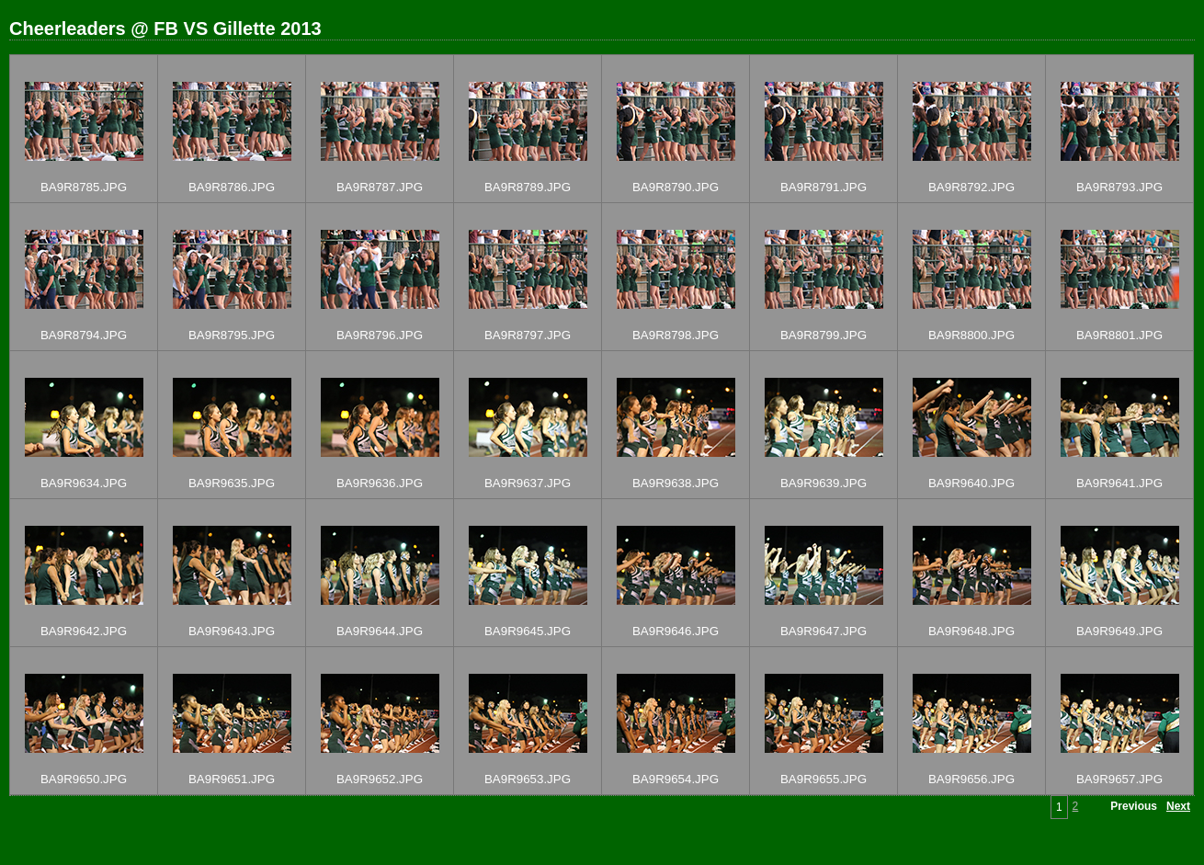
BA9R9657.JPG (1119, 779)
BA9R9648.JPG (971, 631)
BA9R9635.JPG (231, 483)
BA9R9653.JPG (527, 779)
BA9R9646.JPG (675, 631)
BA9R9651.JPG (231, 779)
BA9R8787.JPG (379, 187)
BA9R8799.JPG (823, 335)
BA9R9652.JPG (379, 779)
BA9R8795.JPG (231, 335)
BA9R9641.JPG (1119, 483)
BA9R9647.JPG (823, 631)
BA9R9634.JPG (83, 483)
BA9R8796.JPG (379, 335)
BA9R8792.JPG (971, 187)
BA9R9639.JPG (823, 483)
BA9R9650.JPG (83, 779)
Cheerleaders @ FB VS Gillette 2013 (165, 28)
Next (1178, 806)
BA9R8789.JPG (527, 187)
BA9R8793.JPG (1119, 187)
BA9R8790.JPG (675, 187)
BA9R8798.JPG (675, 335)
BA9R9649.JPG (1119, 631)
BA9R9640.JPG (971, 483)
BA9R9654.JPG (675, 779)
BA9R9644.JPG (379, 631)
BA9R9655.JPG (823, 779)
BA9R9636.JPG (379, 483)
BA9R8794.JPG (83, 335)
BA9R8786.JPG (231, 187)
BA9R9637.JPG (527, 483)
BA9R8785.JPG (83, 187)
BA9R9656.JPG (971, 779)
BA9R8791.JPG (823, 187)
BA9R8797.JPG (527, 335)
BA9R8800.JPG (971, 335)
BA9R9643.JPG (231, 631)
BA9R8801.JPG (1119, 335)
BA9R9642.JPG (83, 631)
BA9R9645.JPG (527, 631)
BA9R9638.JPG (675, 483)
